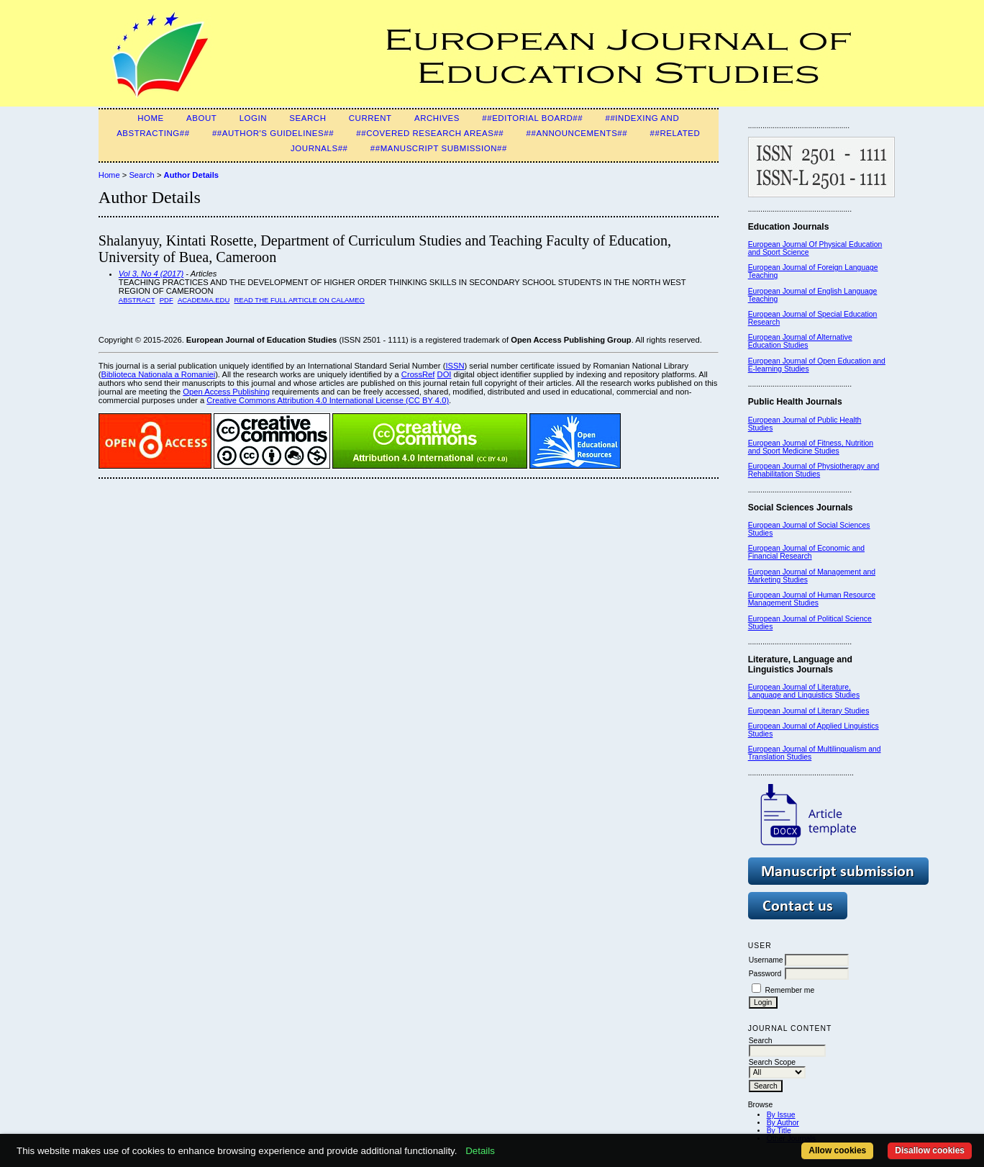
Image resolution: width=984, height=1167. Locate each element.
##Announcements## (577, 133)
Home (150, 118)
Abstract (137, 300)
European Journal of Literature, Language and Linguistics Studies (804, 691)
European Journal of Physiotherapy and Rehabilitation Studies (814, 470)
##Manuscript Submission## (438, 148)
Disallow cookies (930, 1150)
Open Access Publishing (226, 391)
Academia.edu (203, 300)
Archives (437, 118)
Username (766, 960)
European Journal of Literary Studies (809, 711)
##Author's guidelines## (273, 133)
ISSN (454, 365)
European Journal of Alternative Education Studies (800, 341)
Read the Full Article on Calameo (299, 300)
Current (370, 118)
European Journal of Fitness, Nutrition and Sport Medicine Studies (810, 447)
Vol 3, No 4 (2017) (151, 273)
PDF (166, 300)
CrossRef (418, 374)
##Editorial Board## (532, 118)
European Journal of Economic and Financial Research (806, 552)
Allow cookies (837, 1150)
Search (307, 118)
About (201, 118)
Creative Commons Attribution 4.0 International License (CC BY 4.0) (327, 400)
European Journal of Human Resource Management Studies (811, 599)
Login (253, 118)
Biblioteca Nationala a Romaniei (158, 374)
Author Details (191, 175)
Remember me (790, 990)
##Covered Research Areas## (430, 133)
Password (765, 974)
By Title (779, 1131)
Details (480, 1150)
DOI (444, 374)
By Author (783, 1123)
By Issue (781, 1115)
